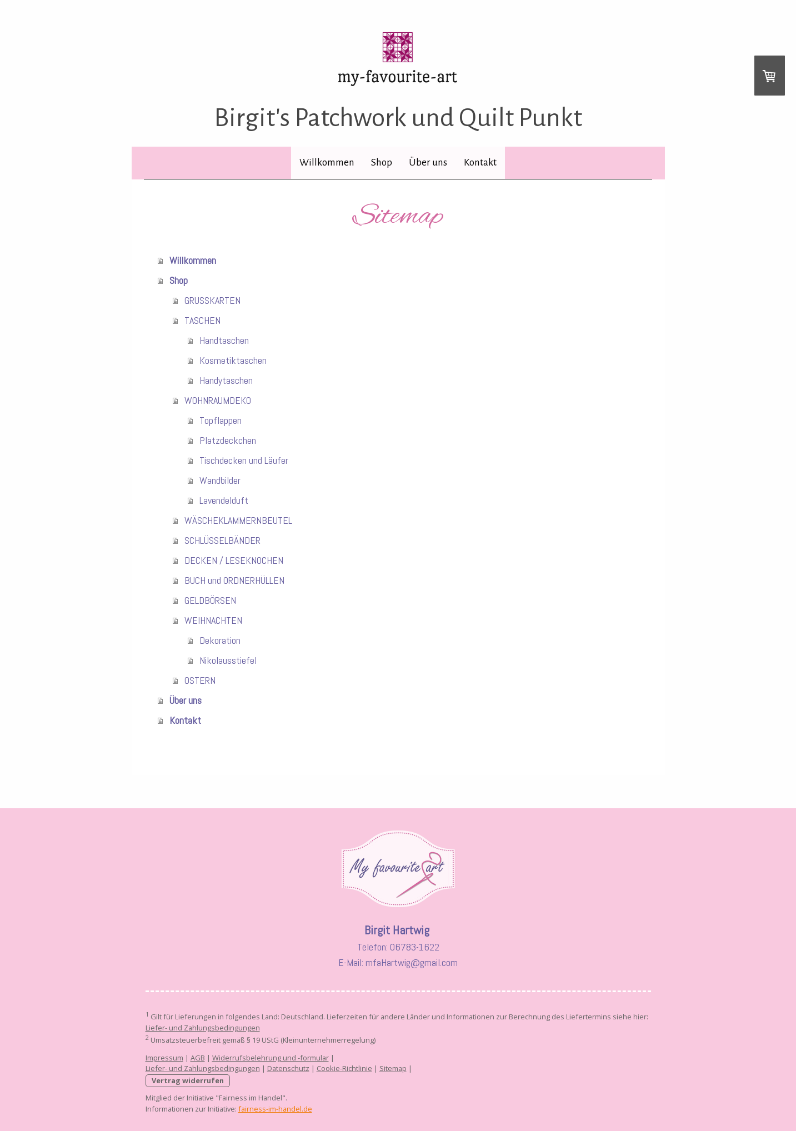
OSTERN (200, 680)
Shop (381, 162)
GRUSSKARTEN (212, 300)
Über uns (428, 162)
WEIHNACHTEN (213, 620)
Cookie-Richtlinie (344, 1068)
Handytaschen (226, 380)
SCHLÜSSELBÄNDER (222, 540)
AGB (198, 1058)
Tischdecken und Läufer (243, 460)
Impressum (164, 1058)
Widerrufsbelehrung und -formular (270, 1058)
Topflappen (220, 420)
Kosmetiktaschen (233, 360)
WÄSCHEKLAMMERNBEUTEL (238, 520)
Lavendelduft (223, 500)
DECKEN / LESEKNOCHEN (233, 560)
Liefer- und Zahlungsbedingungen (203, 1028)
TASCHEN (202, 320)
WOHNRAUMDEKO (217, 400)
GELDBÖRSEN (210, 600)
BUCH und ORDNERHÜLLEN (234, 580)
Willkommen (326, 162)
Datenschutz (288, 1068)
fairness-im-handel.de (275, 1109)
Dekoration (220, 640)
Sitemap (393, 1068)
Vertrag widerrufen (188, 1080)
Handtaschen (224, 340)
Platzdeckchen (227, 440)
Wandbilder (220, 480)
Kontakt (480, 162)
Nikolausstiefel (228, 660)
